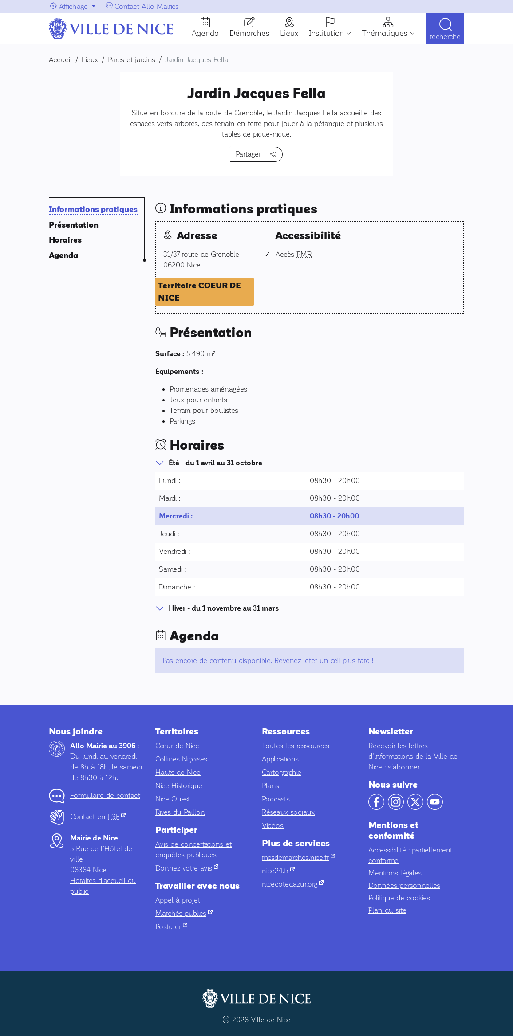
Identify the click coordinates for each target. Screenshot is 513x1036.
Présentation (74, 225)
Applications (280, 759)
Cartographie (281, 772)
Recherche (445, 36)
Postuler (171, 926)
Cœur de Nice (177, 746)
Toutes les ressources (295, 746)
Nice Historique (178, 785)
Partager (248, 154)
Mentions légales (395, 873)
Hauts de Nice (178, 772)
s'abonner (403, 767)
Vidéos (273, 825)
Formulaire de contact (105, 795)
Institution (326, 33)
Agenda (205, 33)
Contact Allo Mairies (146, 6)
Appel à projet (177, 900)
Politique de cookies (399, 898)
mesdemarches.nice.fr (298, 857)
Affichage (73, 6)
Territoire (199, 292)
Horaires (65, 240)
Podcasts (276, 799)
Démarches (249, 33)
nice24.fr (278, 871)
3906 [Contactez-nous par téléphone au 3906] (127, 746)
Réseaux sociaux (288, 812)
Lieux (289, 33)
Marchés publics (184, 913)
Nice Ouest (172, 799)
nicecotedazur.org (293, 884)
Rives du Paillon (180, 812)
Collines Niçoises (181, 759)
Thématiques (384, 33)
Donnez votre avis (186, 868)
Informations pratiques (93, 209)
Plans (270, 785)
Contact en (98, 816)
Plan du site (387, 910)
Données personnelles (404, 885)
